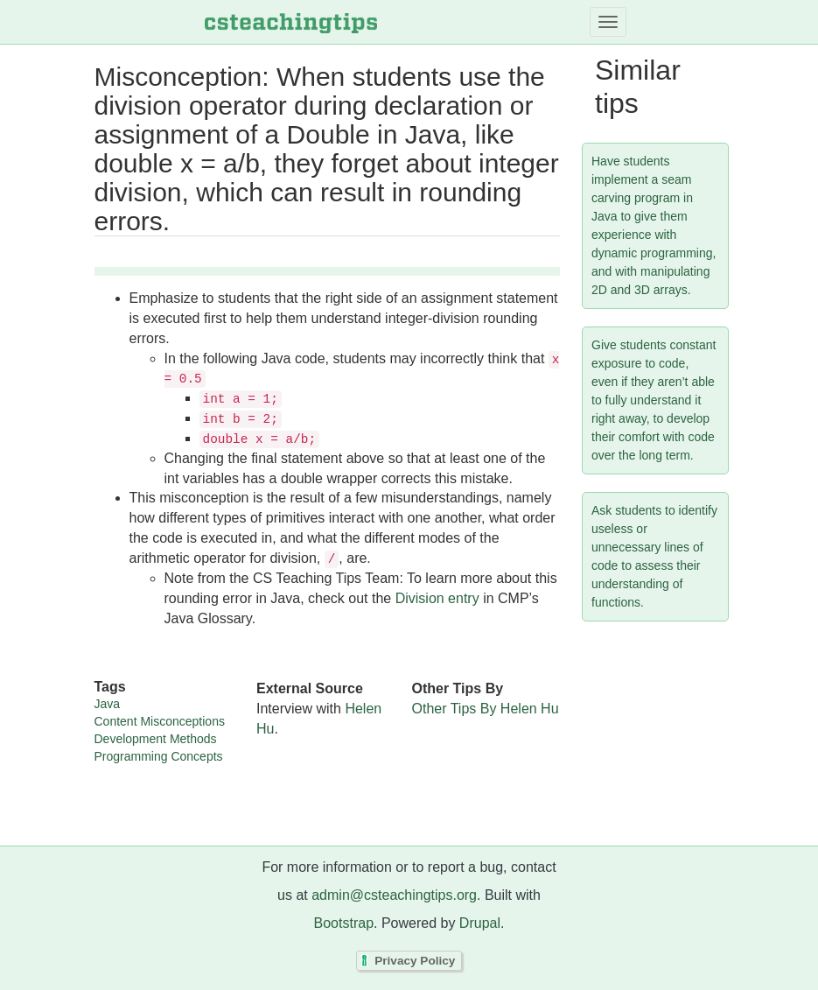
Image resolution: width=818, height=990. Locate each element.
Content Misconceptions (159, 721)
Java (107, 704)
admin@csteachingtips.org (394, 895)
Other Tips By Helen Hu (485, 708)
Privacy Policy (414, 960)
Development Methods (155, 739)
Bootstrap (344, 923)
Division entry (437, 598)
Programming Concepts (158, 756)
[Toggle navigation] (608, 22)
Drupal (479, 923)
